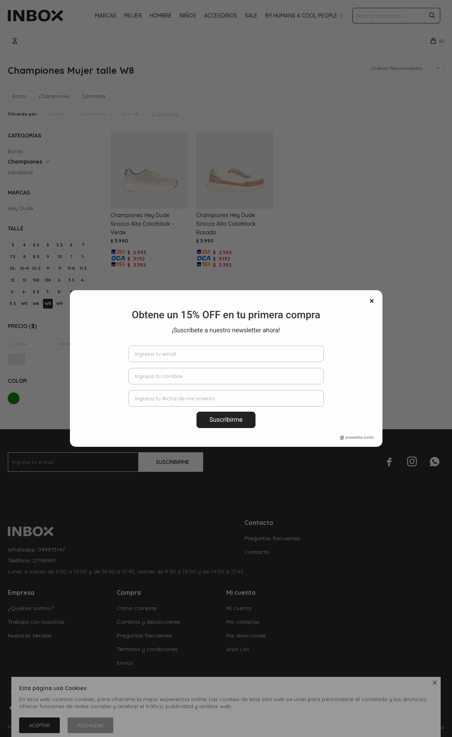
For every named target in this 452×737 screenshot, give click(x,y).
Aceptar (39, 725)
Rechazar (90, 725)
